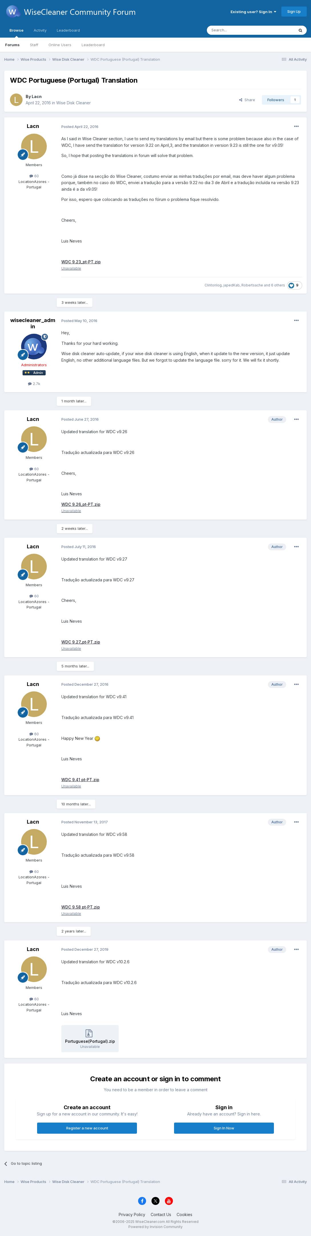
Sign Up (294, 11)
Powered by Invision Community (155, 1227)
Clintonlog (213, 285)
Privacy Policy (132, 1215)
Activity (40, 30)
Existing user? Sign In (253, 11)
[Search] (236, 30)
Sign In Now (224, 1128)
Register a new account (87, 1128)
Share (247, 99)
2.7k (34, 383)
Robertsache (252, 285)
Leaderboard (93, 44)
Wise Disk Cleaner (73, 102)
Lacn (37, 96)
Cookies (184, 1215)
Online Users (60, 44)
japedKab (231, 285)
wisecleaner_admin (32, 323)
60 (34, 176)
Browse (16, 33)
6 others (278, 285)
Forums (12, 44)
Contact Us (161, 1215)
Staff (34, 44)
